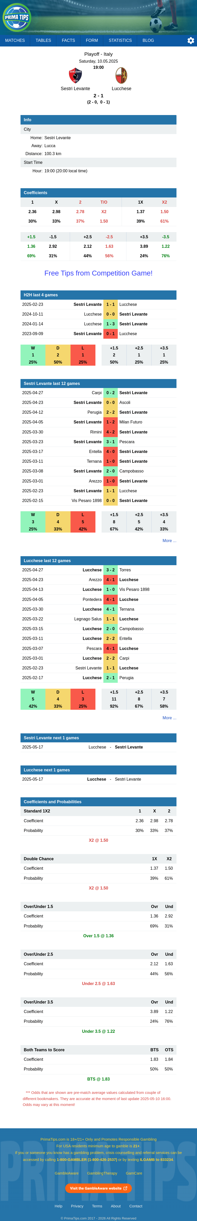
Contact (135, 1206)
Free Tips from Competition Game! (98, 273)
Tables (43, 40)
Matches (15, 40)
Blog (148, 40)
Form (92, 40)
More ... (169, 540)
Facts (68, 40)
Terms (97, 1206)
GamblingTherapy (102, 1173)
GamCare (134, 1173)
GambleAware (67, 1173)
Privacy (77, 1206)
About (116, 1206)
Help (58, 1206)
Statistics (120, 40)
